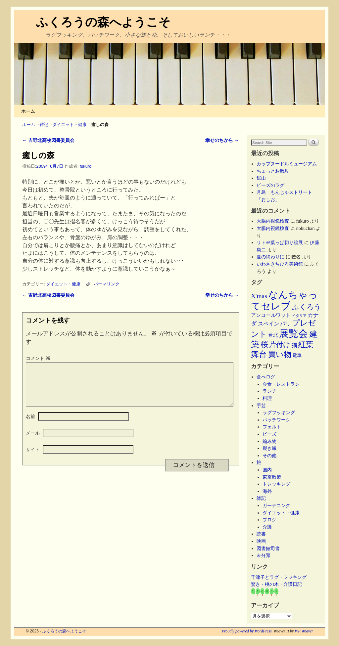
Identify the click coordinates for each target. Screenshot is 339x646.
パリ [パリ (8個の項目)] (285, 323)
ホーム (28, 111)
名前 (30, 424)
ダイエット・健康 (69, 124)
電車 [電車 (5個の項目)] (297, 355)
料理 (267, 398)
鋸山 (261, 178)
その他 (269, 455)
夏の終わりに (270, 256)
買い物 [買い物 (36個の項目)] (279, 354)
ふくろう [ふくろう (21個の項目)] (306, 307)
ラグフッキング (279, 412)
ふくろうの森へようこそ (103, 22)
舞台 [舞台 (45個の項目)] (259, 354)
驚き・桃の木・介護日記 (276, 584)
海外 (267, 491)
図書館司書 (268, 548)
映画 (261, 541)
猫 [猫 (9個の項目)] (294, 345)
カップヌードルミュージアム (287, 163)
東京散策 (274, 477)
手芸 (261, 405)
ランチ (269, 391)
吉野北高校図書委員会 (48, 140)
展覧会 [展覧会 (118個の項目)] (293, 333)
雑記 (43, 124)
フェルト (272, 426)
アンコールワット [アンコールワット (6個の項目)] (271, 315)
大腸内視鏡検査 (273, 221)
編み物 (269, 441)
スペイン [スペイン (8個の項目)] (268, 323)
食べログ (266, 376)
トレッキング (276, 484)
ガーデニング (276, 505)
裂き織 (269, 448)
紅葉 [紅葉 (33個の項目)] (306, 344)
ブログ (269, 519)
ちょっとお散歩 (273, 171)
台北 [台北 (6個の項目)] (273, 335)
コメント (39, 358)
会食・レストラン (281, 384)
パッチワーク (279, 419)
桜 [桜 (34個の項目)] (264, 344)
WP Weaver (304, 631)
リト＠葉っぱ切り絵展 (280, 242)
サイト (33, 457)
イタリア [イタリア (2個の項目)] (299, 316)
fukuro (85, 166)
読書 (261, 534)
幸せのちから (222, 140)
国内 (267, 469)
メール (33, 441)
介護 (267, 527)
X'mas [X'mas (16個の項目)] (259, 295)
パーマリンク (107, 283)
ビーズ (269, 434)
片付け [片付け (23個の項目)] (279, 345)
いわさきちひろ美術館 (280, 264)
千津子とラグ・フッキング (279, 577)
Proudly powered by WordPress (247, 631)
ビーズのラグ (270, 185)
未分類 (263, 555)
